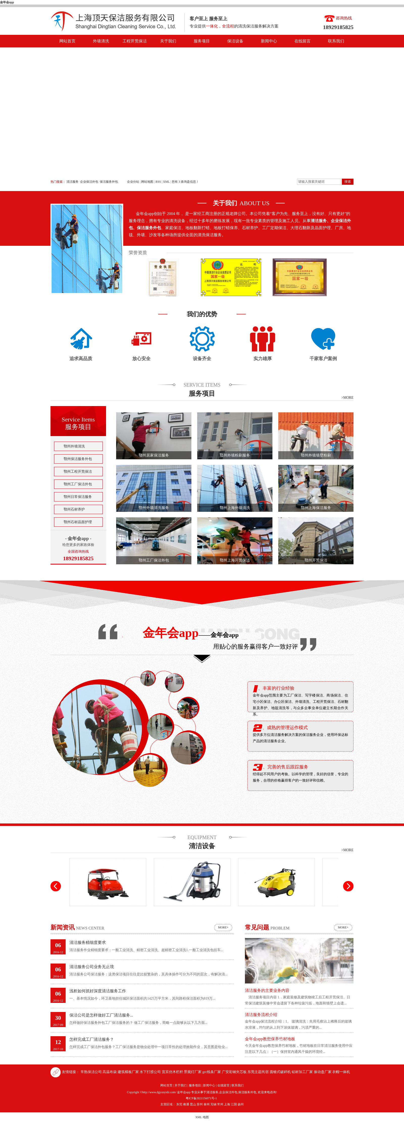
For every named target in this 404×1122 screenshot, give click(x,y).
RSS (158, 181)
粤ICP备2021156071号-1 (201, 1098)
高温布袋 (110, 1072)
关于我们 (168, 41)
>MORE (347, 397)
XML (166, 181)
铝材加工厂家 (303, 1072)
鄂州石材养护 (74, 509)
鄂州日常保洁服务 (78, 497)
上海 (227, 1104)
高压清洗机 (276, 910)
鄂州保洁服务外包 (78, 459)
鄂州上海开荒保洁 (235, 560)
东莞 (179, 1104)
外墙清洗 (101, 41)
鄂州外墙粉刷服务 (235, 455)
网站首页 (67, 41)
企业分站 (133, 181)
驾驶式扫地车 (107, 910)
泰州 (207, 1104)
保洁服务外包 (109, 181)
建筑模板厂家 (129, 1072)
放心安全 (141, 358)
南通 (186, 1104)
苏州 (200, 1104)
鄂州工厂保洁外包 (78, 484)
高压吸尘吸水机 (192, 910)
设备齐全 (202, 358)
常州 (220, 1104)
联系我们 (336, 41)
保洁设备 (235, 41)
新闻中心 (269, 41)
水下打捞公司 (151, 1072)
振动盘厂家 (323, 1072)
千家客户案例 (323, 358)
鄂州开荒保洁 (316, 560)
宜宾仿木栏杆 (173, 1072)
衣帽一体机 (341, 1072)
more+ (223, 927)
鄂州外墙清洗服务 (154, 508)
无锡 (213, 1104)
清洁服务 (72, 181)
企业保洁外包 (89, 181)
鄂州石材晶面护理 (78, 522)
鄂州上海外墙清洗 (235, 508)
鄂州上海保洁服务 (316, 508)
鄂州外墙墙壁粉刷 (316, 455)
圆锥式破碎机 (281, 1072)
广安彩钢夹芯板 (235, 1072)
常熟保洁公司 (92, 1072)
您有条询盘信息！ (185, 181)
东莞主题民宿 (258, 1072)
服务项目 (202, 41)
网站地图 (147, 181)
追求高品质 (80, 358)
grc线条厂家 (212, 1072)
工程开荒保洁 (134, 41)
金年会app (7, 2)
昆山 (193, 1104)
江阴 (234, 1104)
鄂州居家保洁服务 (154, 455)
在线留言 (302, 41)
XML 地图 (202, 1117)
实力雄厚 (263, 358)
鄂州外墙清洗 (74, 446)
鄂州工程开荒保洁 (78, 471)
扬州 (241, 1104)
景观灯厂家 (193, 1072)
